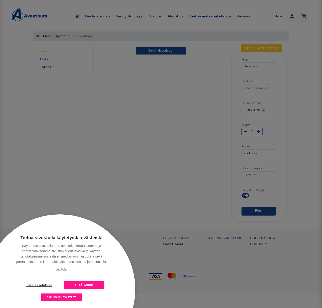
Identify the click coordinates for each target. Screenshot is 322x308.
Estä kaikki (84, 285)
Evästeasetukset (39, 285)
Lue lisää (61, 269)
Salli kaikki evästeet (61, 297)
